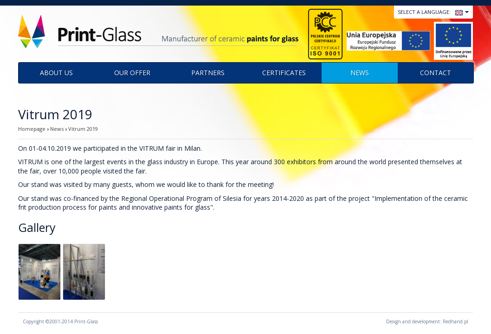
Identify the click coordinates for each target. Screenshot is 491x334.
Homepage (31, 128)
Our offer (132, 72)
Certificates (284, 72)
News (359, 72)
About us (56, 72)
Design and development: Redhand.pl (427, 321)
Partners (208, 72)
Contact (435, 72)
